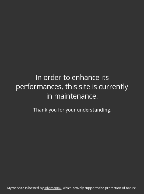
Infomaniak (52, 188)
